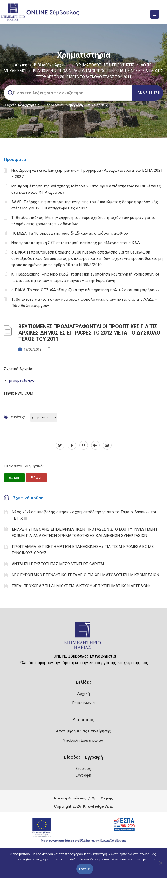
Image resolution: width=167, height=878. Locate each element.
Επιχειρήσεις (97, 105)
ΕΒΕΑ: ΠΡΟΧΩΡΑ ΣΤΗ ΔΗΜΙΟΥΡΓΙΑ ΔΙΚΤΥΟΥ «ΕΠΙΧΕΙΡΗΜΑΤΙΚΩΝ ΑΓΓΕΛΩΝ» (81, 586)
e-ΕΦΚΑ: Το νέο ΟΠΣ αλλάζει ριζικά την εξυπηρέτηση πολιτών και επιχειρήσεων (85, 290)
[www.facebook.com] (72, 445)
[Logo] (83, 637)
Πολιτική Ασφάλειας (69, 798)
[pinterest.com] (84, 445)
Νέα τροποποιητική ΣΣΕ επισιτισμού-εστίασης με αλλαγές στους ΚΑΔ (75, 242)
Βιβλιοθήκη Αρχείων (51, 65)
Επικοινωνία (83, 703)
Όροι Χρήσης (102, 798)
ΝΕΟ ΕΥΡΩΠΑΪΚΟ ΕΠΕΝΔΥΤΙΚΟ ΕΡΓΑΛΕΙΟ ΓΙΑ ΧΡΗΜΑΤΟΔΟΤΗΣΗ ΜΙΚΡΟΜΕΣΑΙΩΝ (85, 575)
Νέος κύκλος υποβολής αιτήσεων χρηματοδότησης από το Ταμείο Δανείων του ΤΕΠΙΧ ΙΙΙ (84, 515)
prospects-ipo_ (23, 380)
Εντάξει (85, 869)
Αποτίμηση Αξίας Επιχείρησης (83, 731)
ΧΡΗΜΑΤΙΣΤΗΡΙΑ (43, 417)
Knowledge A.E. (98, 806)
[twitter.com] (60, 445)
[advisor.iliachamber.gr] (107, 445)
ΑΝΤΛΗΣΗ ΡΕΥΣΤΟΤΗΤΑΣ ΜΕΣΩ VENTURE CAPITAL (58, 564)
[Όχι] (160, 865)
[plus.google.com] (95, 445)
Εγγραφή (83, 775)
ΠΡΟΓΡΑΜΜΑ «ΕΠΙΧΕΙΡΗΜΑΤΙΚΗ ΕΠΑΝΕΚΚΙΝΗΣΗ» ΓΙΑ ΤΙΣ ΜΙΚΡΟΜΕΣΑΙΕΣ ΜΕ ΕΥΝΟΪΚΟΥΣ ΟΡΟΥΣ (83, 549)
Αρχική (21, 65)
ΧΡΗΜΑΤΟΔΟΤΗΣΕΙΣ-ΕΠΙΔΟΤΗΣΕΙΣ (105, 65)
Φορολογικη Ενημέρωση (63, 105)
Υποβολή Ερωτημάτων (83, 740)
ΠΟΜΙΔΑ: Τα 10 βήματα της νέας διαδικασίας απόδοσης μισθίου (69, 233)
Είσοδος (83, 768)
